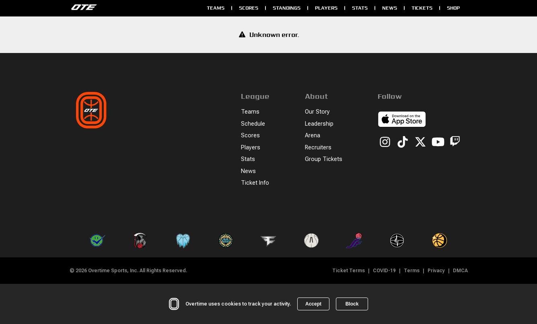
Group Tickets (323, 159)
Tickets (421, 7)
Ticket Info (255, 182)
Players (326, 7)
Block (352, 304)
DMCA (460, 270)
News (389, 7)
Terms (412, 270)
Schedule (253, 123)
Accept (313, 304)
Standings (286, 7)
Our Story (317, 111)
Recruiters (318, 147)
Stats (360, 7)
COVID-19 (384, 270)
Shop (453, 7)
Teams (215, 7)
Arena (312, 135)
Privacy (436, 270)
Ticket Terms (348, 270)
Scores (248, 7)
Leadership (319, 123)
